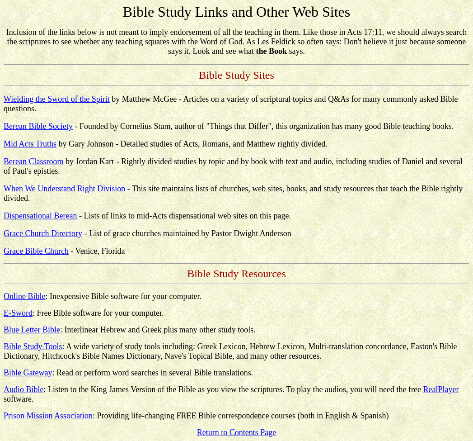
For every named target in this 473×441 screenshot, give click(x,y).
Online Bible (25, 296)
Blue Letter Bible (32, 329)
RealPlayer (441, 389)
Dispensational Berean (40, 215)
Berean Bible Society (38, 126)
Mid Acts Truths (30, 143)
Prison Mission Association (48, 415)
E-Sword (18, 313)
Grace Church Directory (43, 233)
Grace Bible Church (36, 251)
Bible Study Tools (33, 346)
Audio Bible (24, 389)
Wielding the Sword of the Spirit (57, 99)
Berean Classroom (33, 161)
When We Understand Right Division (64, 188)
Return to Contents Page (236, 432)
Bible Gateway (28, 372)
